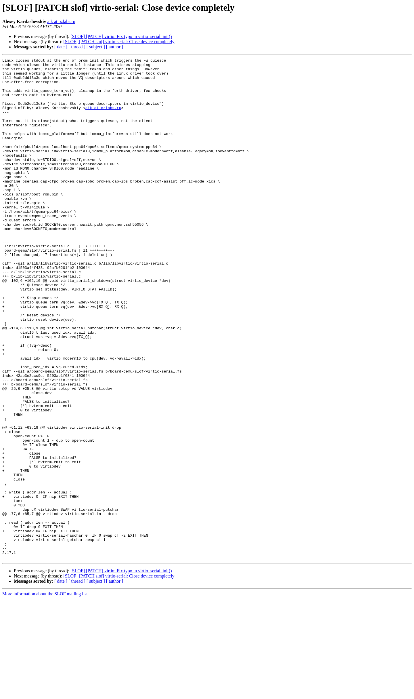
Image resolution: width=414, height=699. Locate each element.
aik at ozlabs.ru (61, 21)
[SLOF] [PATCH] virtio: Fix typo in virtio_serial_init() (121, 36)
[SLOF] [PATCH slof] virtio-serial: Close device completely (118, 41)
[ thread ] (76, 46)
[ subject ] (96, 46)
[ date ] (60, 46)
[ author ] (114, 46)
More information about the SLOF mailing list (45, 694)
